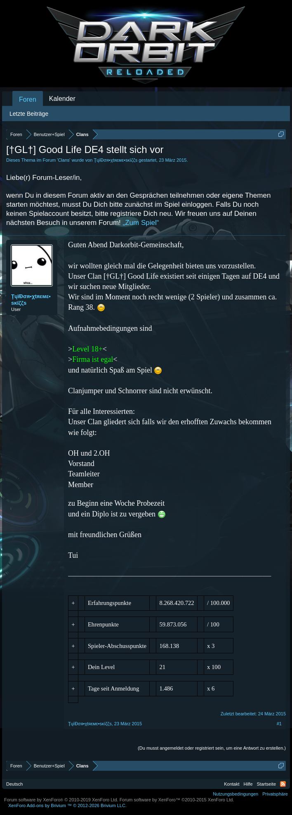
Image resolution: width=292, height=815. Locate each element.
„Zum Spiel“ (141, 223)
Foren (27, 99)
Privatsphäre (275, 793)
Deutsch (14, 784)
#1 (279, 723)
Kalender (62, 98)
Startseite (266, 784)
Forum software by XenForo (61, 799)
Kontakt (231, 784)
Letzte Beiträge (28, 113)
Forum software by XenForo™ (177, 799)
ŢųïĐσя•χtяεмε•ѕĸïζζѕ (115, 160)
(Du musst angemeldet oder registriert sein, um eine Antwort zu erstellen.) (212, 748)
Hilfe (248, 784)
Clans (63, 160)
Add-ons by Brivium (67, 805)
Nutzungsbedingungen (235, 793)
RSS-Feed (283, 784)
